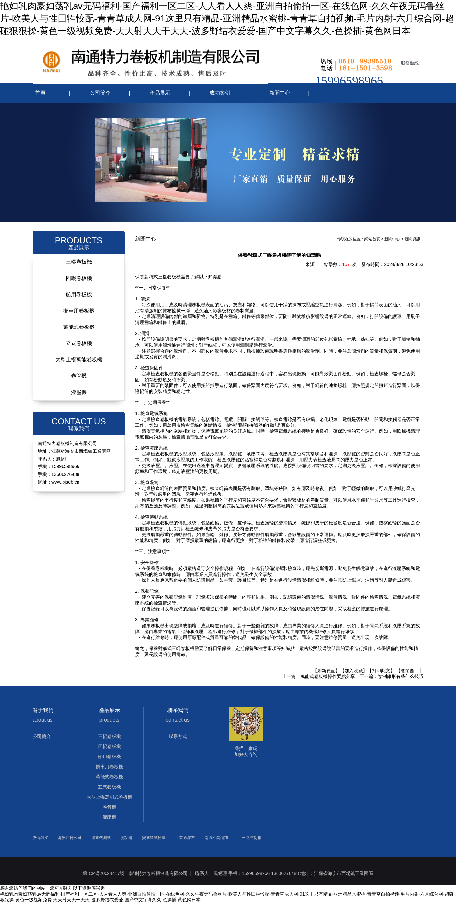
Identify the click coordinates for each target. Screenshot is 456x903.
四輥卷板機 (79, 278)
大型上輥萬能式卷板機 (109, 796)
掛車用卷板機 (78, 310)
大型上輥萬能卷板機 (78, 359)
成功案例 (219, 93)
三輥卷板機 (79, 262)
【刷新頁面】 (326, 670)
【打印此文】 (381, 670)
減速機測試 (101, 837)
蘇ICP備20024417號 (103, 873)
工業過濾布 (185, 837)
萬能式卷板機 (78, 327)
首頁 (40, 93)
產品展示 (160, 93)
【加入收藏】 (353, 670)
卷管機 (79, 376)
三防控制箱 (251, 837)
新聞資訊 (412, 239)
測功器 (126, 837)
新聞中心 (279, 93)
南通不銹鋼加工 (218, 837)
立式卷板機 (79, 343)
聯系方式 (178, 736)
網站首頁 (372, 239)
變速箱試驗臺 (153, 837)
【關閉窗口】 (409, 670)
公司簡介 (100, 93)
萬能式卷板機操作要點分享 (327, 676)
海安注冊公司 (69, 837)
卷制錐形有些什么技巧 (400, 676)
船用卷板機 (79, 294)
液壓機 (79, 392)
